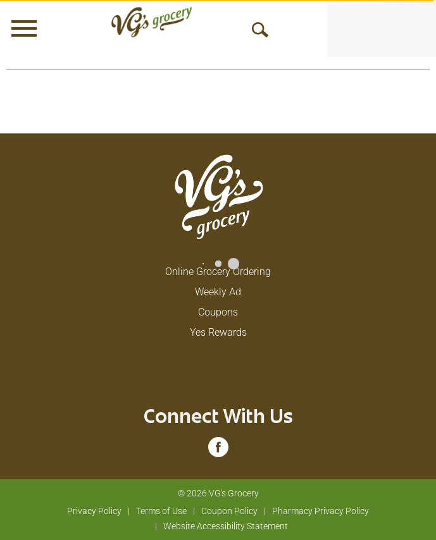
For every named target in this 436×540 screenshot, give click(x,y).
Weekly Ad (218, 292)
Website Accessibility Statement (225, 526)
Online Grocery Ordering (218, 272)
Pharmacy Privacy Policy (320, 511)
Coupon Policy (229, 511)
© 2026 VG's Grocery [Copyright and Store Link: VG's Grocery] (218, 493)
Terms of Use (161, 511)
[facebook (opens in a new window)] (218, 451)
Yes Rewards (218, 332)
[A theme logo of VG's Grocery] (151, 22)
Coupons (218, 312)
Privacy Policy (94, 511)
